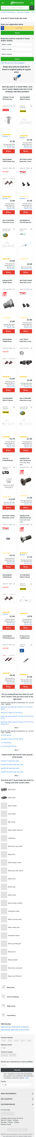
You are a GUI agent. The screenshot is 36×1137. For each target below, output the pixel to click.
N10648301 (25, 1027)
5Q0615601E (15, 1027)
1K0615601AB (5, 1030)
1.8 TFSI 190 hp (6, 735)
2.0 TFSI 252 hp (6, 742)
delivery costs (11, 147)
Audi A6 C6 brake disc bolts (10, 768)
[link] (32, 3)
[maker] (17, 44)
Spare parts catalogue (23, 12)
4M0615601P (15, 1030)
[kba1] (19, 28)
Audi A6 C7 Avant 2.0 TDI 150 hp (11, 712)
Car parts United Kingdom (8, 12)
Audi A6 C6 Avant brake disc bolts (12, 764)
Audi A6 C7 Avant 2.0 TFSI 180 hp (12, 739)
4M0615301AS (6, 1027)
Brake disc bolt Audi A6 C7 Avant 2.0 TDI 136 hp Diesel (17, 708)
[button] (32, 8)
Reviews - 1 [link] (23, 137)
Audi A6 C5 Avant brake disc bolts (12, 772)
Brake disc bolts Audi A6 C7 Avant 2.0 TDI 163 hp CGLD (17, 717)
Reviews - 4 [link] (6, 136)
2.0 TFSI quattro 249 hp (9, 746)
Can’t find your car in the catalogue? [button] (12, 63)
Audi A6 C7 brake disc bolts (10, 761)
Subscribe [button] (17, 1070)
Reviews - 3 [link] (6, 198)
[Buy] (8, 151)
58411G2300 (24, 1030)
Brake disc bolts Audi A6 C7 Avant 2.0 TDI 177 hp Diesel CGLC (17, 723)
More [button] (27, 1078)
